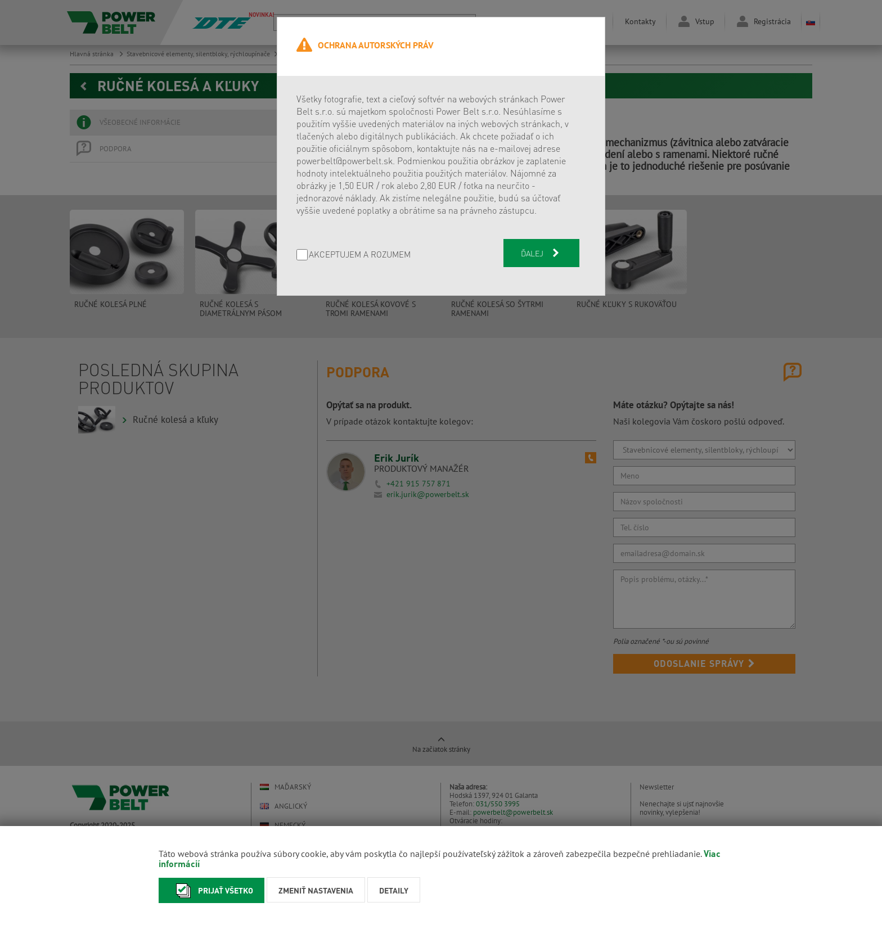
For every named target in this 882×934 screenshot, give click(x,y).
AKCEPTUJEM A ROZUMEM (360, 255)
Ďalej (541, 253)
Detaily (393, 890)
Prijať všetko (211, 890)
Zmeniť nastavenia (315, 890)
